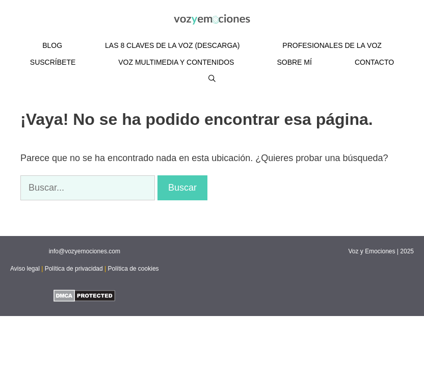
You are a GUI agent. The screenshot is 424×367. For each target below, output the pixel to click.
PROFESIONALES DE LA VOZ (332, 45)
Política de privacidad (74, 268)
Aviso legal (25, 268)
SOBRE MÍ (294, 62)
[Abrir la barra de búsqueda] (212, 78)
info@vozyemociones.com (84, 251)
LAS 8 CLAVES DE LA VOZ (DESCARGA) (172, 45)
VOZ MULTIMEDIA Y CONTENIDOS (176, 62)
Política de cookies (133, 268)
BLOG (52, 45)
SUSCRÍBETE (52, 62)
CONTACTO (374, 62)
